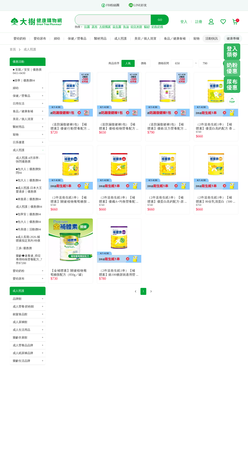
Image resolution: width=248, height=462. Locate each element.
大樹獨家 (105, 26)
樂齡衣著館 (20, 337)
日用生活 (18, 103)
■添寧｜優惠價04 (24, 80)
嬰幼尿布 (40, 38)
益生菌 (117, 26)
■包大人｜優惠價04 (28, 180)
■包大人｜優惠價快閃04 (28, 171)
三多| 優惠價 (24, 248)
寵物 (196, 38)
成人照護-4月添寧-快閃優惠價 (28, 159)
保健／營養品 (77, 38)
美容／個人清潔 (145, 38)
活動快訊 (211, 38)
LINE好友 (138, 5)
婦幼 (57, 38)
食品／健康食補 (175, 38)
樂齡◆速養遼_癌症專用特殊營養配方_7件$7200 (29, 259)
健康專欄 (233, 38)
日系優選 (18, 142)
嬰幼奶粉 (20, 38)
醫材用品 (100, 38)
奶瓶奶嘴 (157, 26)
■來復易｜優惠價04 (28, 199)
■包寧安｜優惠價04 (28, 214)
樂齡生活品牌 (21, 360)
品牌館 (17, 298)
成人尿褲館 (20, 322)
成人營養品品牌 (23, 345)
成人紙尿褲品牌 (23, 353)
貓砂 (147, 26)
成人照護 (120, 38)
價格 (143, 63)
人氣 (128, 63)
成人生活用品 (21, 329)
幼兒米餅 (136, 26)
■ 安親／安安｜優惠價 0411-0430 (27, 71)
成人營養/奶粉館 (23, 306)
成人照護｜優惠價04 (29, 206)
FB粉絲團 (110, 5)
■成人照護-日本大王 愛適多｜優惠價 (29, 189)
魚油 (126, 26)
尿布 (94, 26)
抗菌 (87, 26)
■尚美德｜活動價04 (28, 229)
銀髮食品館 (20, 314)
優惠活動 (18, 61)
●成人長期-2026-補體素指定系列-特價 (28, 238)
